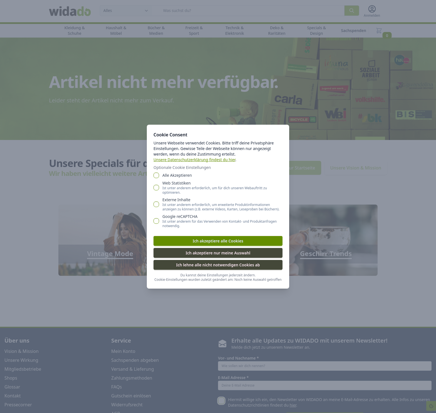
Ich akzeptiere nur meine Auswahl (218, 252)
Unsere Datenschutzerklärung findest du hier (194, 159)
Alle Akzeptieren (177, 175)
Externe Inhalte (222, 204)
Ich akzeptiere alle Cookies (218, 241)
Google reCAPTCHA (222, 221)
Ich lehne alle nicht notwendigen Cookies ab (218, 264)
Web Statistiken (222, 187)
